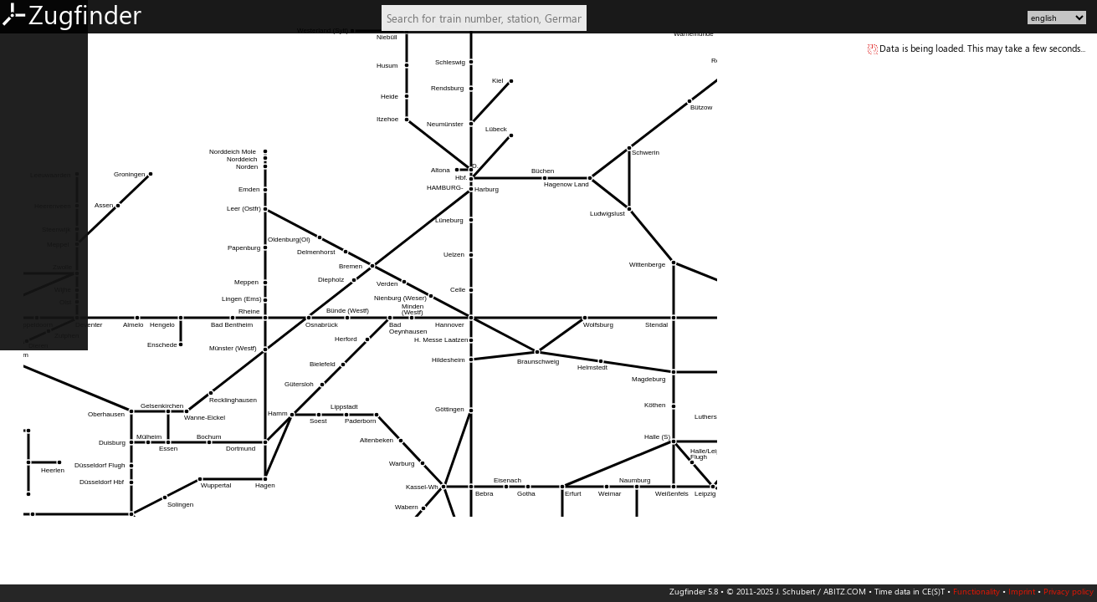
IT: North (27, 366)
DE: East (25, 94)
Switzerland (33, 218)
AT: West (26, 193)
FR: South (27, 341)
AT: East (24, 168)
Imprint (1021, 591)
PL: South (27, 440)
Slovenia (25, 489)
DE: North (30, 45)
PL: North (28, 415)
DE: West (27, 70)
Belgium (25, 267)
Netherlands (35, 242)
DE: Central (32, 119)
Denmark (27, 291)
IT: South (26, 391)
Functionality (976, 591)
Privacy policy (1068, 591)
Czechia (24, 464)
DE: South (29, 143)
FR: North (28, 316)
